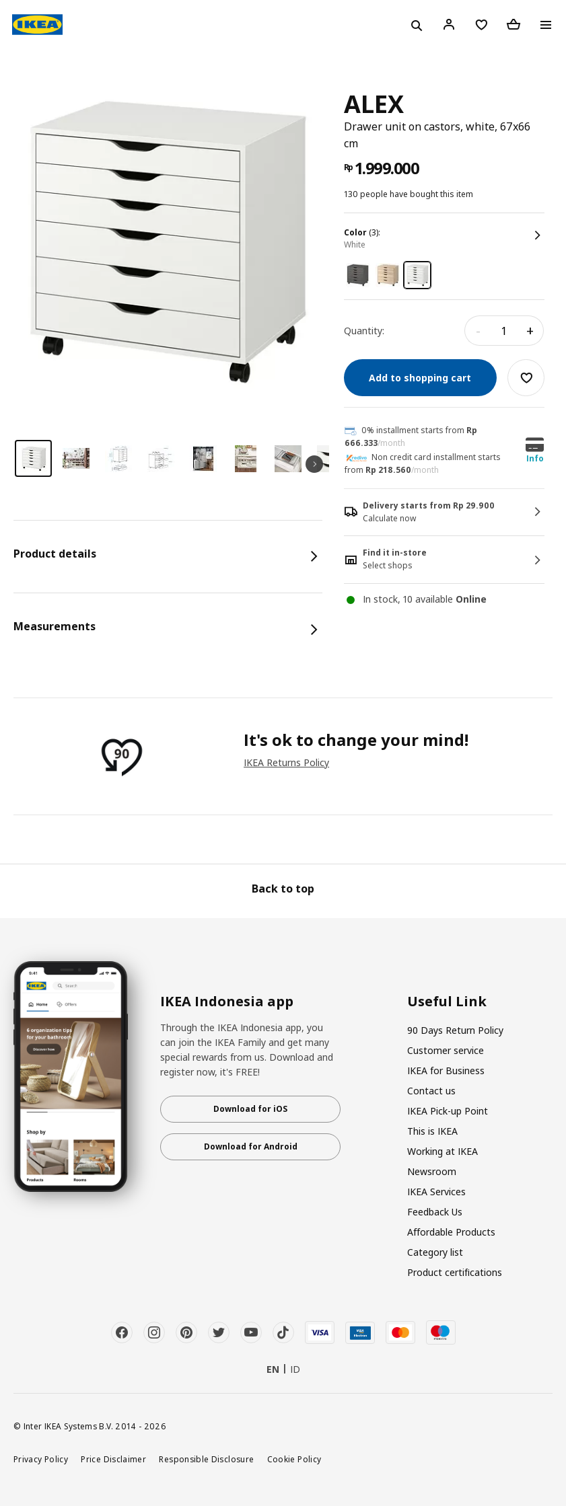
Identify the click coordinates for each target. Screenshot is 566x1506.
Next (314, 464)
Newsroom (431, 1171)
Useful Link (447, 1001)
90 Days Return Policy (455, 1030)
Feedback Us (434, 1211)
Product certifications (454, 1272)
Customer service (445, 1050)
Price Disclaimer (113, 1459)
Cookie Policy (294, 1459)
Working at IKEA (442, 1151)
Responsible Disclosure (206, 1459)
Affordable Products (451, 1232)
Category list (435, 1252)
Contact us (431, 1090)
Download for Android (250, 1146)
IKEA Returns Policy (286, 762)
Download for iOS (250, 1109)
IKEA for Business (446, 1070)
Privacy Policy (40, 1459)
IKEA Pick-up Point (447, 1110)
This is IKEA (432, 1131)
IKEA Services (436, 1191)
